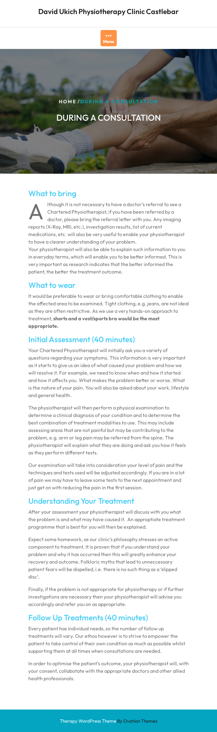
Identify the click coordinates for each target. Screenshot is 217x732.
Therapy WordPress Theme (108, 721)
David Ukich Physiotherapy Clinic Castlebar (108, 10)
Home (68, 101)
